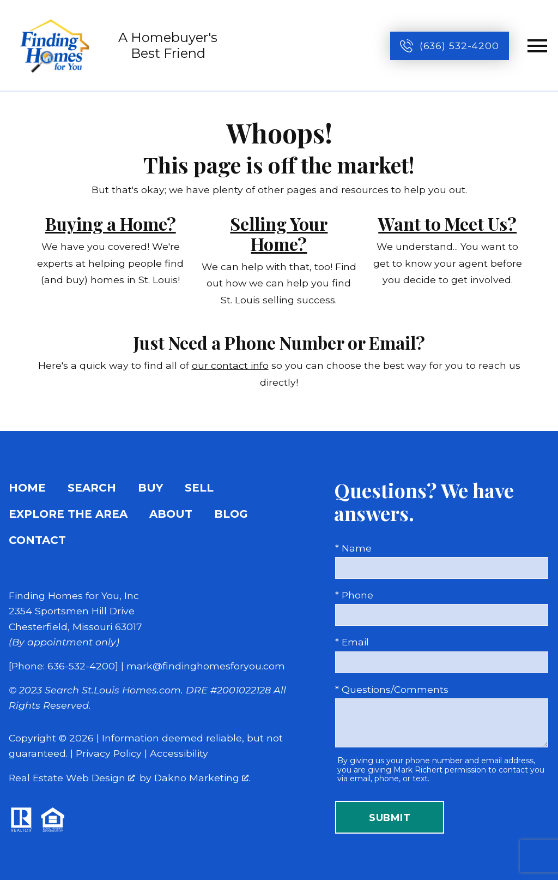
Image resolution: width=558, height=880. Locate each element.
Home (27, 487)
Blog (231, 513)
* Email (352, 642)
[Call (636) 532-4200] (449, 46)
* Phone (354, 595)
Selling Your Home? (278, 233)
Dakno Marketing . (202, 777)
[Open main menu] (537, 46)
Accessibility (179, 753)
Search (92, 487)
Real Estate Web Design (72, 777)
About (170, 513)
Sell (199, 487)
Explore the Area (68, 513)
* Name (353, 548)
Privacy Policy (109, 753)
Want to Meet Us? (447, 223)
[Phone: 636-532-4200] (63, 666)
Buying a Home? (110, 223)
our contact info (230, 365)
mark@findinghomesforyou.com (205, 666)
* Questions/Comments (391, 689)
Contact (37, 540)
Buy (150, 487)
